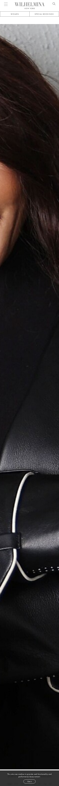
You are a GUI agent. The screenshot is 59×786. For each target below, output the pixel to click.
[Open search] (54, 4)
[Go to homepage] (30, 4)
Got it (29, 781)
